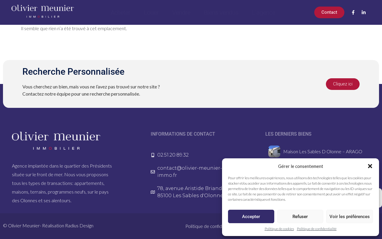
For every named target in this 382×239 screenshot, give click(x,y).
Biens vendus (221, 12)
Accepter (251, 216)
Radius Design (79, 225)
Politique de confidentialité (317, 228)
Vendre (181, 12)
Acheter (120, 12)
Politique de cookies (279, 228)
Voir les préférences (349, 216)
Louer (151, 12)
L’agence (263, 12)
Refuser (300, 216)
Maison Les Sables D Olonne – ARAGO (322, 151)
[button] (370, 166)
